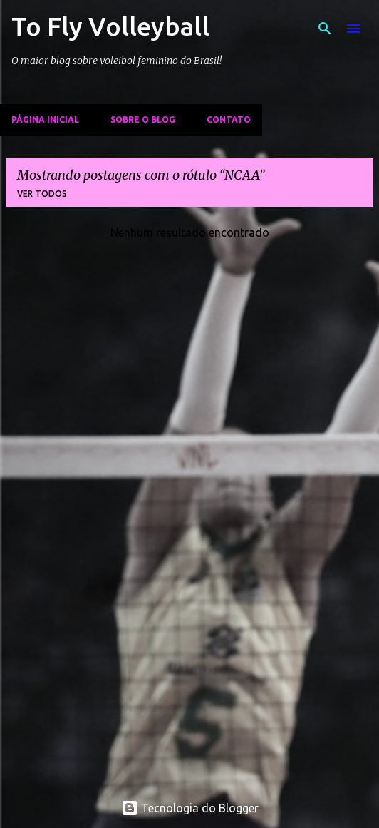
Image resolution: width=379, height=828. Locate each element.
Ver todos (42, 193)
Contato (229, 119)
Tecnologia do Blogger (190, 808)
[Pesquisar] (324, 28)
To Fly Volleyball (110, 26)
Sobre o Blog (142, 119)
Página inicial (45, 119)
